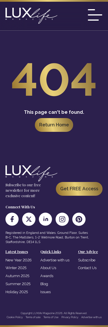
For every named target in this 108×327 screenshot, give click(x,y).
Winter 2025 (15, 268)
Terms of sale (33, 317)
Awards (46, 276)
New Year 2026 (18, 260)
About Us (48, 268)
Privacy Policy (69, 317)
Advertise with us (54, 260)
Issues (45, 292)
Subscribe (86, 260)
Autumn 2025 (17, 276)
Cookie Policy (15, 317)
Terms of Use (50, 317)
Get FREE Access (79, 188)
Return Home (54, 125)
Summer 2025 (18, 284)
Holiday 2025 (16, 292)
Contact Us (87, 268)
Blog (44, 284)
